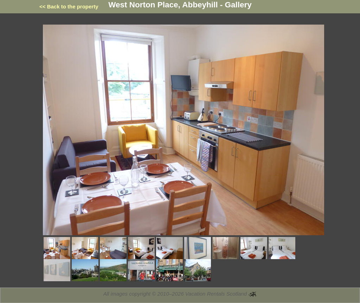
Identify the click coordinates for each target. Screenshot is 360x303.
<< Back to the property (68, 6)
